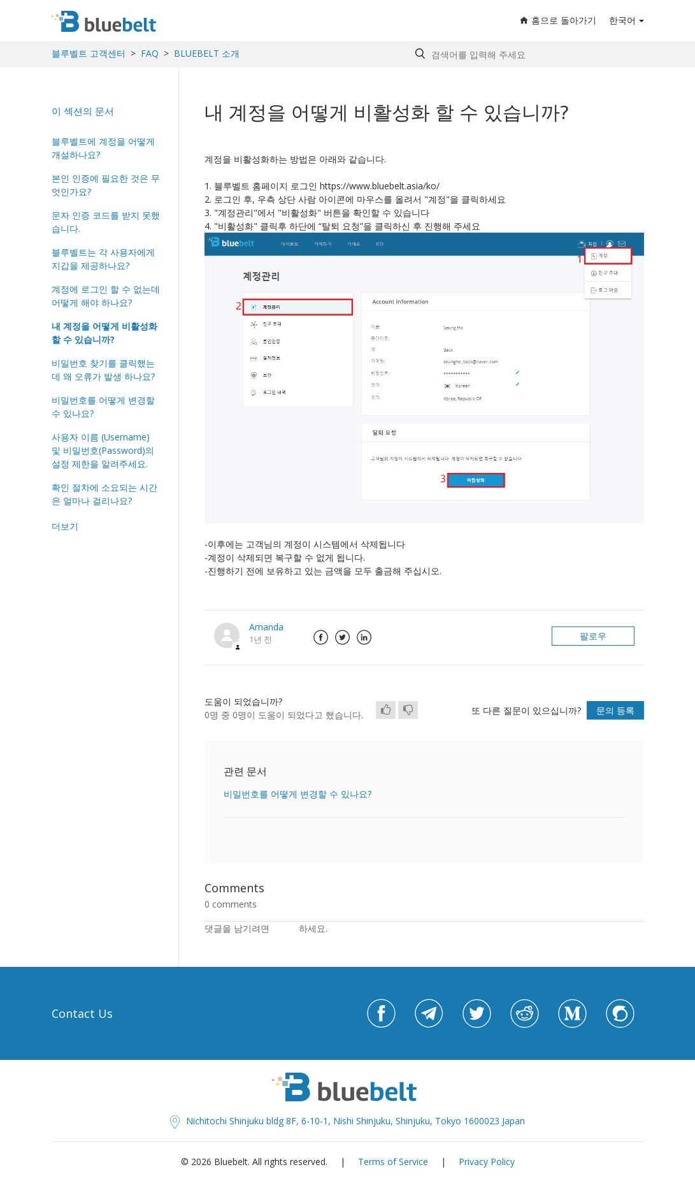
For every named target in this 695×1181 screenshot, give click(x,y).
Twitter (342, 637)
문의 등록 (615, 710)
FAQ (150, 53)
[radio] (386, 710)
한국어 (622, 20)
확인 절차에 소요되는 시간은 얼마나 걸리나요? (104, 494)
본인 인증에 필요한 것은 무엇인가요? (106, 185)
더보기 (65, 526)
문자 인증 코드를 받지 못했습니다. (106, 222)
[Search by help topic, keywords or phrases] (526, 54)
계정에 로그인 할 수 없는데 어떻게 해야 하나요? (106, 295)
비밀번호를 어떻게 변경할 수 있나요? (103, 406)
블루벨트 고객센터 (88, 53)
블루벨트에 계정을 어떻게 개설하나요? (103, 148)
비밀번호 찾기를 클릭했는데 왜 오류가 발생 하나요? (103, 369)
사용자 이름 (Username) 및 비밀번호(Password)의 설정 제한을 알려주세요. (103, 450)
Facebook (321, 637)
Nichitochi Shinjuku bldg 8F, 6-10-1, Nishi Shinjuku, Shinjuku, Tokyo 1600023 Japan (347, 1121)
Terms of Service (393, 1162)
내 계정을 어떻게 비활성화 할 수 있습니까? (104, 332)
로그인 (285, 928)
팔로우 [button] (593, 636)
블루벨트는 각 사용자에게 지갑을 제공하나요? (103, 259)
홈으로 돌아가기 (558, 20)
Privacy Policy (487, 1162)
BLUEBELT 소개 (207, 53)
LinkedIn (364, 637)
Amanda (266, 627)
